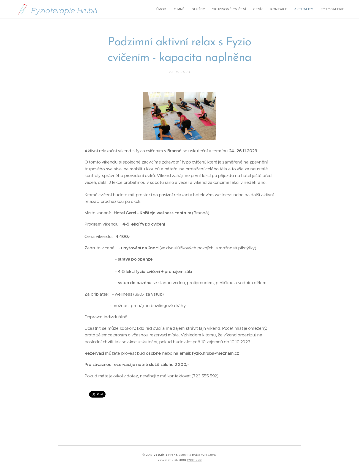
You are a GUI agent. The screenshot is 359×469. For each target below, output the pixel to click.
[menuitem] (173, 9)
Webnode (194, 460)
